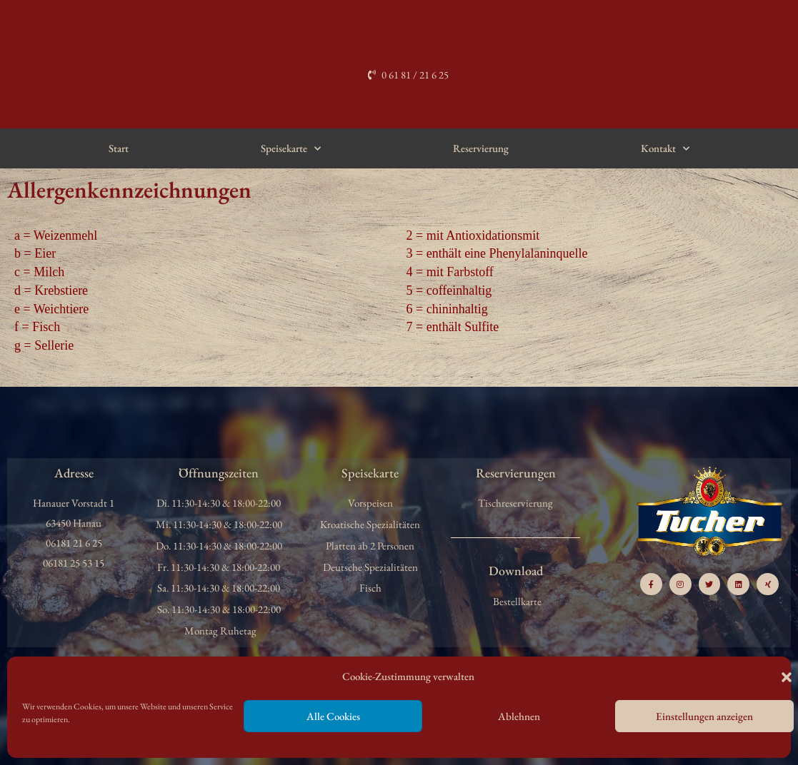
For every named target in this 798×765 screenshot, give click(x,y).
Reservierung (481, 148)
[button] (786, 677)
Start (119, 148)
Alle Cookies (333, 716)
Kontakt (665, 149)
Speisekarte (291, 149)
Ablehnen (519, 716)
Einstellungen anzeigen (704, 716)
